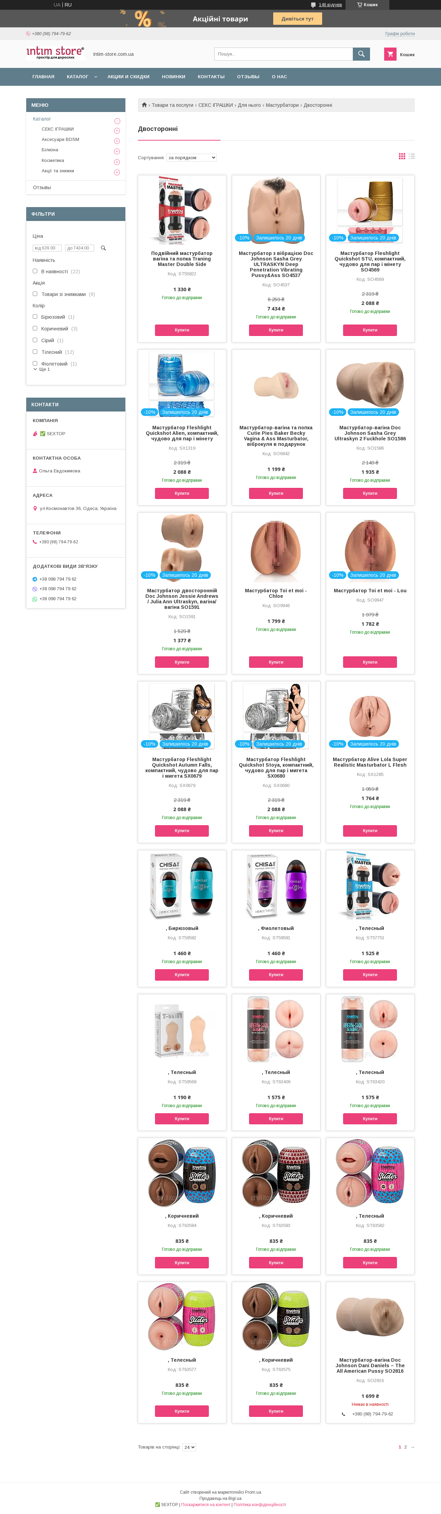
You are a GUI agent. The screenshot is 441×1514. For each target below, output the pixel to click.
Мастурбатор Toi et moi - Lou (370, 590)
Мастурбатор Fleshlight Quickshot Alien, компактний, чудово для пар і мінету (182, 433)
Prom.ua (253, 1492)
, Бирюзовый (182, 928)
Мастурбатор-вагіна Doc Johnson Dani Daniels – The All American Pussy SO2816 (370, 1365)
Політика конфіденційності (260, 1504)
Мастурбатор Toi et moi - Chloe (276, 593)
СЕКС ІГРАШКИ (215, 105)
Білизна (50, 149)
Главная (43, 76)
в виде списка (412, 158)
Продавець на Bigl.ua (220, 1498)
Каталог (77, 76)
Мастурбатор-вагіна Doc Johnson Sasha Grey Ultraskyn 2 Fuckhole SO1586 (370, 433)
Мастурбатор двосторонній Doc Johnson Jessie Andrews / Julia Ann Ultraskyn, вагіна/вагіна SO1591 (181, 599)
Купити (182, 330)
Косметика (53, 160)
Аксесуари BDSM (60, 139)
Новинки (173, 76)
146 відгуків (330, 4)
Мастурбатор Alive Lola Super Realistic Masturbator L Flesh (370, 762)
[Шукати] (361, 54)
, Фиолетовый (276, 928)
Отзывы (248, 76)
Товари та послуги (172, 105)
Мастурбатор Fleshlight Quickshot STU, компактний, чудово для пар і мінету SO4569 (370, 261)
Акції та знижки (58, 170)
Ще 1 (44, 369)
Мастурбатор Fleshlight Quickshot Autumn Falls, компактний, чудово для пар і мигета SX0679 (181, 768)
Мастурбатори (282, 105)
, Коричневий (182, 1216)
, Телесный (370, 928)
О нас (279, 76)
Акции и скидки (128, 76)
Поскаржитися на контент (205, 1504)
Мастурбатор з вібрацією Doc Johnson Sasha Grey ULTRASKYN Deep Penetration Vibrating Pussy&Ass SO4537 (276, 264)
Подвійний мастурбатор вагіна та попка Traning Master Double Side (182, 258)
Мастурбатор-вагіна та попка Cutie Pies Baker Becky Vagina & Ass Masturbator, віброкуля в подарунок (275, 436)
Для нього (249, 105)
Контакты (211, 76)
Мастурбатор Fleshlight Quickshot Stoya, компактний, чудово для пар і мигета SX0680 (276, 768)
